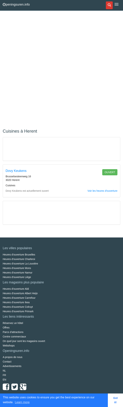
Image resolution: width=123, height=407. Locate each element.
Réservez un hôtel (13, 323)
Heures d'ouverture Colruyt (18, 306)
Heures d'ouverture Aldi (16, 288)
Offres (6, 327)
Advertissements (12, 366)
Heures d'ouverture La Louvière (20, 263)
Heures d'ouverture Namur (17, 272)
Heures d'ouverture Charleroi (19, 259)
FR (4, 375)
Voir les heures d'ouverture (102, 190)
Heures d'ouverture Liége (17, 277)
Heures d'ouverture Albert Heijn (20, 293)
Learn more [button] (22, 402)
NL (4, 370)
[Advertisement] (30, 70)
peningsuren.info (16, 4)
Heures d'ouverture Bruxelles (19, 254)
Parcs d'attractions (13, 332)
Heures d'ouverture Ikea (16, 302)
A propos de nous (12, 357)
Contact (7, 361)
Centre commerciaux (14, 336)
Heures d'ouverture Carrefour (19, 297)
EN (4, 379)
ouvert (110, 172)
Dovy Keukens (16, 171)
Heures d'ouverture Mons (17, 268)
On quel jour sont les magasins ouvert (24, 341)
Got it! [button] (115, 400)
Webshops (9, 345)
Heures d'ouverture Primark (18, 311)
